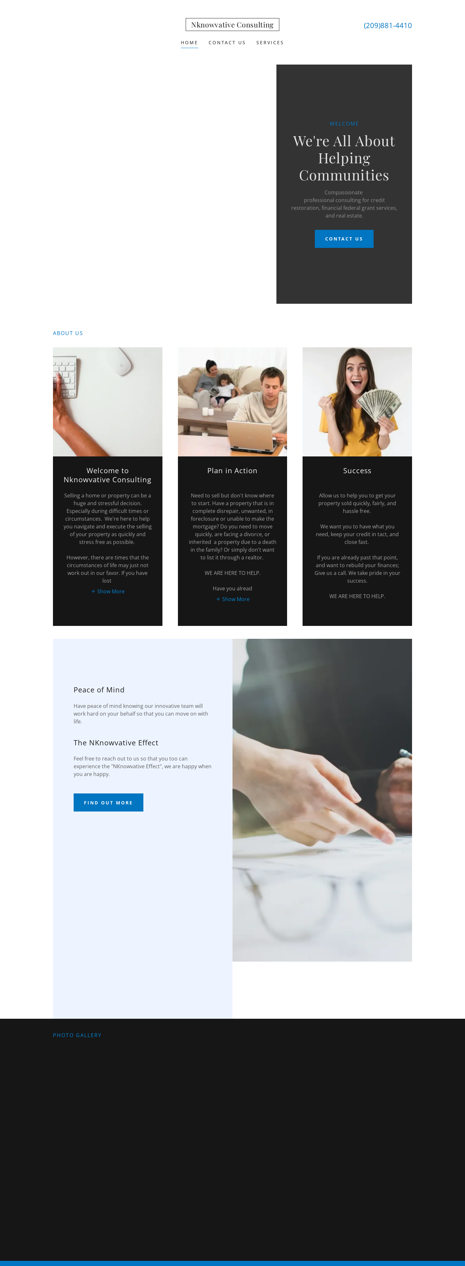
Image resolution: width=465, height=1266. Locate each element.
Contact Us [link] (227, 42)
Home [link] (189, 42)
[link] (232, 25)
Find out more (108, 803)
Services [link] (270, 42)
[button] (108, 591)
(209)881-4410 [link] (388, 25)
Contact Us (344, 239)
